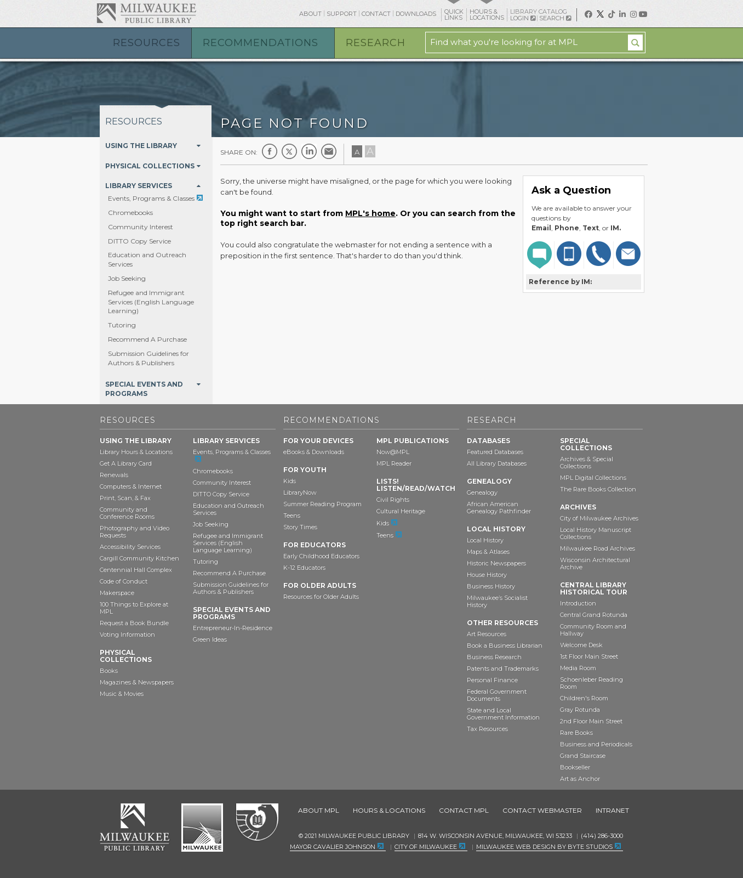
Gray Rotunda (580, 709)
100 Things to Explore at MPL (134, 608)
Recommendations (260, 43)
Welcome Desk (581, 645)
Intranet (612, 810)
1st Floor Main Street (589, 656)
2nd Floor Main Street (591, 721)
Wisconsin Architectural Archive (595, 563)
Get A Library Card (126, 463)
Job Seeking (127, 278)
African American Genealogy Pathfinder (499, 507)
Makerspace (117, 593)
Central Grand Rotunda (593, 615)
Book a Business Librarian (504, 645)
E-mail (328, 151)
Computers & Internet (131, 486)
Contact (376, 14)
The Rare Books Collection (598, 489)
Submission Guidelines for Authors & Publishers (148, 358)
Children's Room (584, 698)
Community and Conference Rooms (127, 513)
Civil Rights (392, 499)
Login (522, 18)
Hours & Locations (389, 810)
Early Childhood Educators (321, 556)
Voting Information (127, 634)
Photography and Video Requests (134, 531)
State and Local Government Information (503, 713)
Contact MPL (464, 810)
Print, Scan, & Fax (125, 498)
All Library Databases (497, 463)
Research (375, 43)
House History (487, 575)
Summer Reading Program (322, 504)
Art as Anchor (580, 779)
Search (555, 18)
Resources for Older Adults (321, 597)
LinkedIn (309, 151)
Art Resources (486, 634)
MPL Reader (393, 463)
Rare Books (576, 733)
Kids (289, 481)
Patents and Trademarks (503, 668)
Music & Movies (122, 694)
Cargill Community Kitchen (139, 558)
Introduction (578, 603)
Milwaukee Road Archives (597, 548)
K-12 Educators (304, 567)
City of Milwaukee (202, 827)
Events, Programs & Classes (151, 198)
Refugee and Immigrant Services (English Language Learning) (151, 301)
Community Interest (140, 227)
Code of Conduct (123, 581)
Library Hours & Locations (136, 452)
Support (342, 14)
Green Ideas (210, 639)
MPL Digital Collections (593, 478)
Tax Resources (487, 729)
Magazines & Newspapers (137, 682)
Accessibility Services (130, 547)
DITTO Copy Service (139, 241)
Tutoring (122, 325)
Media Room (578, 668)
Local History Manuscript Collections (595, 533)
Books (109, 671)
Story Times (300, 527)
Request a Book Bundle (134, 623)
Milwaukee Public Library (146, 13)
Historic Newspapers (496, 563)
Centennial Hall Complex (136, 570)
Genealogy (482, 492)
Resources (146, 43)
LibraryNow (300, 492)
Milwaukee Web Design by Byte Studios (544, 847)
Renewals (114, 475)
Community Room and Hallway (593, 629)
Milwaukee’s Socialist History (497, 601)
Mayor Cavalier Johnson (332, 847)
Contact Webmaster (542, 810)
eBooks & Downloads (313, 452)
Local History (485, 540)
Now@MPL (392, 452)
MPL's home (370, 213)
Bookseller (575, 767)
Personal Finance (492, 680)
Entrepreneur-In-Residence (232, 628)
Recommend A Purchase (147, 339)
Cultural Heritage (400, 511)
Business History (491, 586)
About (310, 14)
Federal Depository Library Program (256, 822)
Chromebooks (130, 212)
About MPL (318, 810)
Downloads (416, 14)
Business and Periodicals (596, 744)
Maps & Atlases (488, 552)
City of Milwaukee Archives (599, 518)
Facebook (269, 151)
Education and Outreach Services (228, 509)
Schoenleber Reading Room (591, 683)
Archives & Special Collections (586, 462)
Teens (291, 515)
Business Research (494, 657)
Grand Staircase (582, 756)
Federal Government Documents (497, 695)
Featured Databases (495, 452)
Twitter (289, 151)
